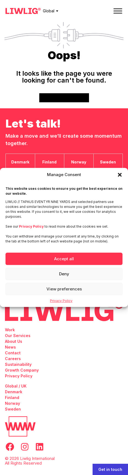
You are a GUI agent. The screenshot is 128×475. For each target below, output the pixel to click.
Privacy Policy (61, 301)
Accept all (64, 258)
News (10, 347)
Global (48, 11)
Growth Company (22, 370)
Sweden (13, 409)
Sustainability (18, 364)
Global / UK (16, 386)
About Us (13, 341)
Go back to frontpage (64, 97)
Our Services (17, 335)
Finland (12, 397)
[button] (120, 174)
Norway (12, 403)
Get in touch (110, 469)
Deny (64, 273)
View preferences (64, 289)
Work (10, 329)
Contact (13, 352)
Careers (13, 358)
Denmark (13, 391)
